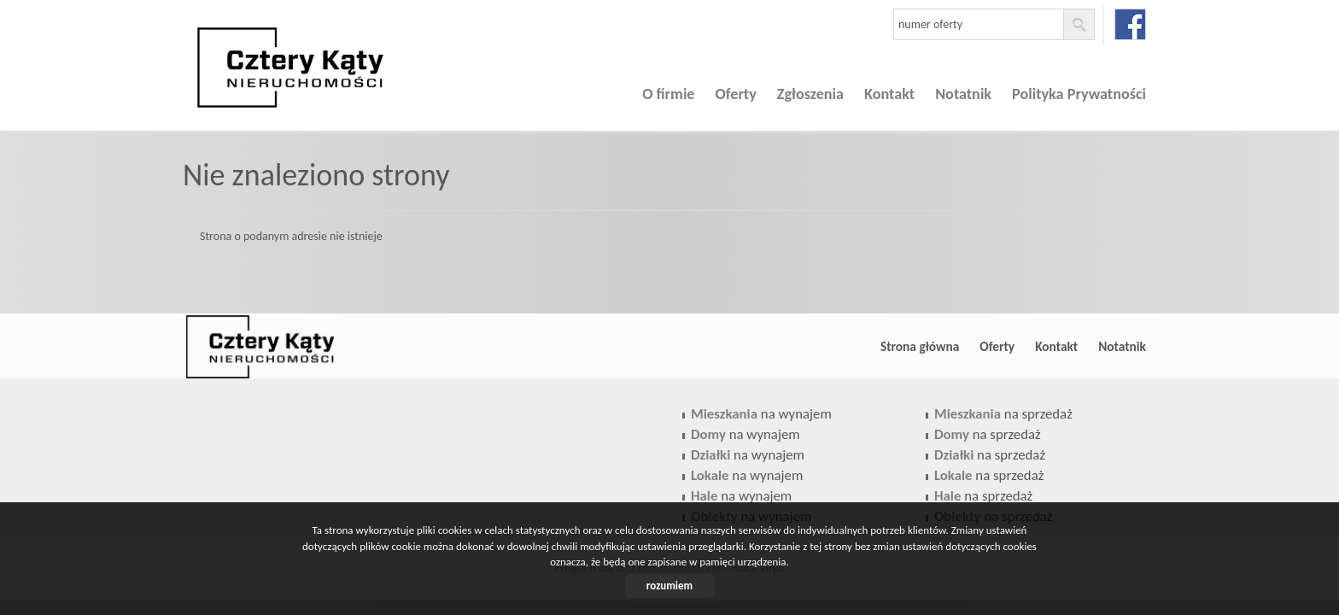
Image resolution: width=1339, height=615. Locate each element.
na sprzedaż (1003, 414)
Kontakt (889, 94)
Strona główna (919, 346)
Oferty (736, 94)
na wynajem (761, 414)
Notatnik (963, 94)
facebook (1130, 24)
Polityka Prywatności (1079, 94)
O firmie (668, 94)
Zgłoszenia (810, 94)
